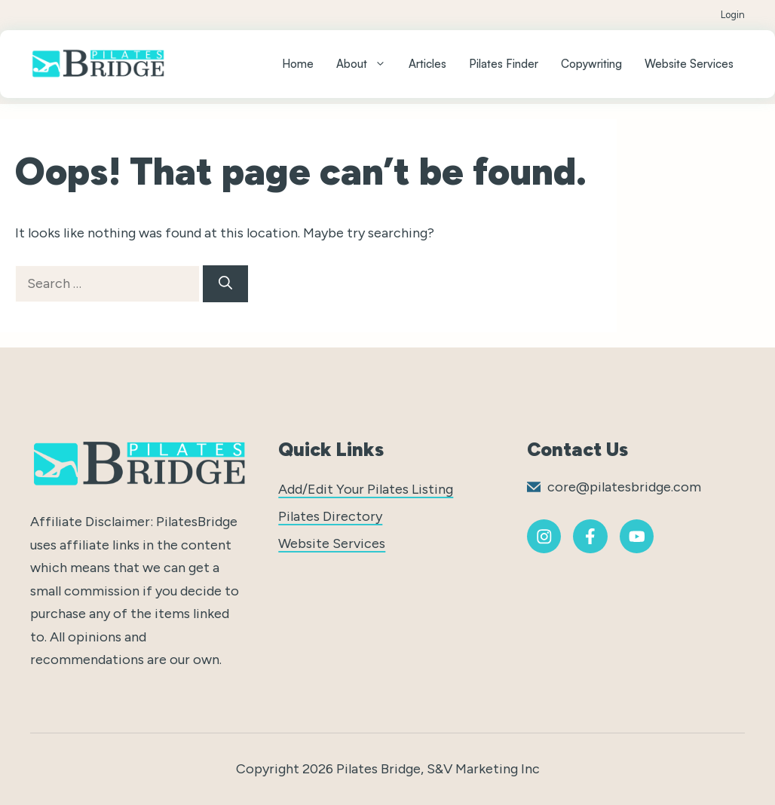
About (366, 64)
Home (298, 64)
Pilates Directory (330, 516)
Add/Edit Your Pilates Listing (365, 489)
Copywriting (591, 64)
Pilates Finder (503, 64)
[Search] (225, 283)
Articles (427, 64)
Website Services (689, 64)
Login (733, 14)
